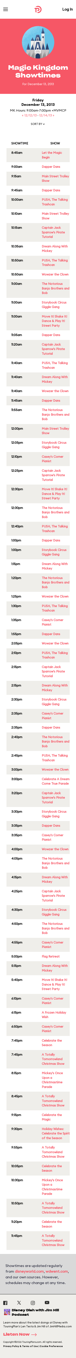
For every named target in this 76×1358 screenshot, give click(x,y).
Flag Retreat (51, 956)
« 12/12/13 (29, 115)
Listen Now (21, 1334)
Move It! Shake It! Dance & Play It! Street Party (54, 321)
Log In (67, 9)
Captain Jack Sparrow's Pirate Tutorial (53, 232)
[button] (38, 125)
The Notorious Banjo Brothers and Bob (55, 288)
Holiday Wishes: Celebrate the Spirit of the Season (56, 1133)
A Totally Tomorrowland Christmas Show (53, 1059)
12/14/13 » (46, 115)
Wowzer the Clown (55, 274)
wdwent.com (57, 1271)
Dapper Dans (51, 167)
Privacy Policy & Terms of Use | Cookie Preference (33, 1346)
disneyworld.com (29, 1271)
